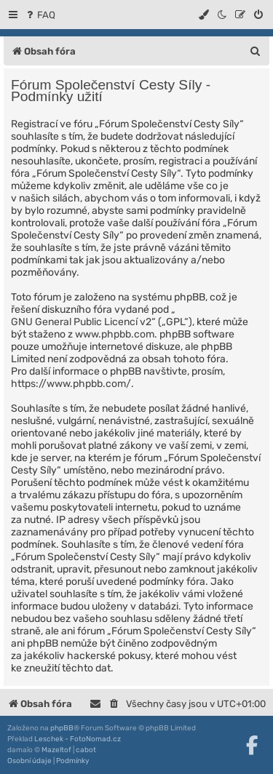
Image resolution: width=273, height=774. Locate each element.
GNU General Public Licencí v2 (81, 322)
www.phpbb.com (114, 334)
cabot (86, 750)
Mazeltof (56, 750)
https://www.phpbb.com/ (71, 384)
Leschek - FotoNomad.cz (77, 739)
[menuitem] (39, 14)
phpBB (62, 728)
